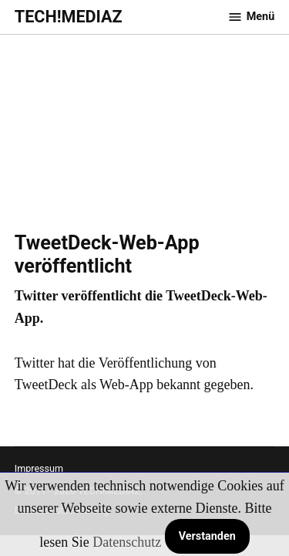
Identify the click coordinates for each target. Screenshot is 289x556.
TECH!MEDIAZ (69, 16)
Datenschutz (126, 542)
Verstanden (207, 536)
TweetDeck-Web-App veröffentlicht (107, 254)
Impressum (39, 468)
